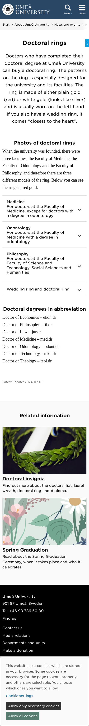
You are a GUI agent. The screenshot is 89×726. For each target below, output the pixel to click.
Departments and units (23, 642)
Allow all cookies (22, 716)
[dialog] (44, 691)
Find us (9, 618)
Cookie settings (19, 695)
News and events (67, 24)
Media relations (16, 635)
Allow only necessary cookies (33, 706)
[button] (44, 209)
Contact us (12, 627)
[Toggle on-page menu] (87, 43)
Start (5, 24)
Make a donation (17, 650)
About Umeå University (31, 24)
